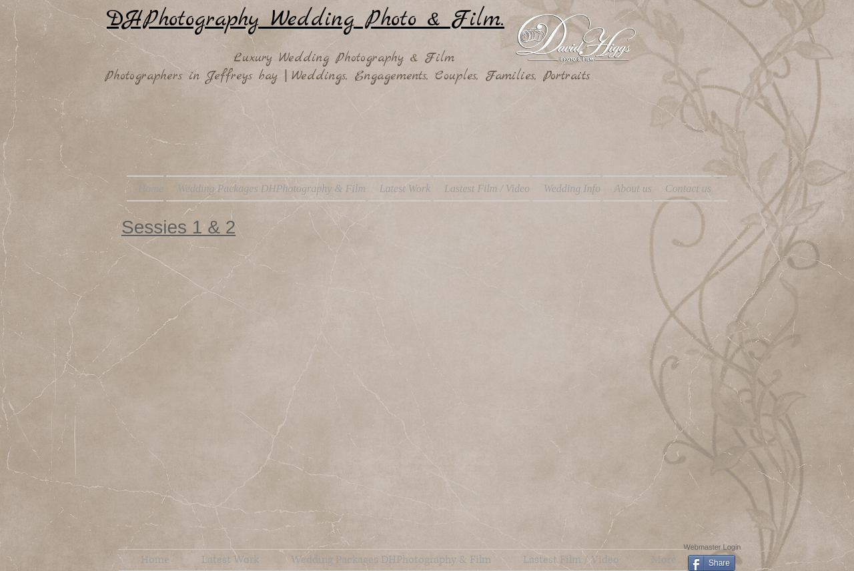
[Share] (711, 563)
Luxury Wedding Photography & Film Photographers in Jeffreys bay (283, 67)
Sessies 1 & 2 (178, 227)
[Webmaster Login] (712, 547)
